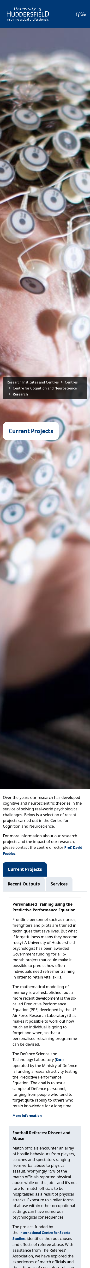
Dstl (59, 1059)
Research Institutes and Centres (33, 382)
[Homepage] (28, 14)
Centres (71, 382)
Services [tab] (59, 884)
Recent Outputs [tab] (24, 884)
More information (27, 1115)
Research (20, 394)
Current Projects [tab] (25, 869)
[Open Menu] (81, 14)
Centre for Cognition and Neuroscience (45, 388)
